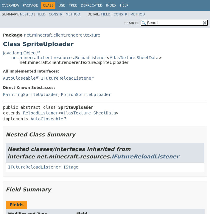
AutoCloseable (19, 78)
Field (41, 14)
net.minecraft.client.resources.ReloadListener (58, 57)
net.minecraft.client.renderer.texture (62, 35)
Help (124, 5)
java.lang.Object (20, 53)
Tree (73, 5)
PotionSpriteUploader (86, 94)
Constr (56, 14)
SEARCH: (132, 23)
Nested (26, 14)
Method (73, 14)
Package (30, 5)
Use (62, 5)
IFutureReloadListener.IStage (43, 167)
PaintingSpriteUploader (30, 94)
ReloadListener (40, 113)
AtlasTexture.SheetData (134, 57)
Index (111, 5)
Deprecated (91, 5)
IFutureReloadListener (67, 78)
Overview (10, 5)
